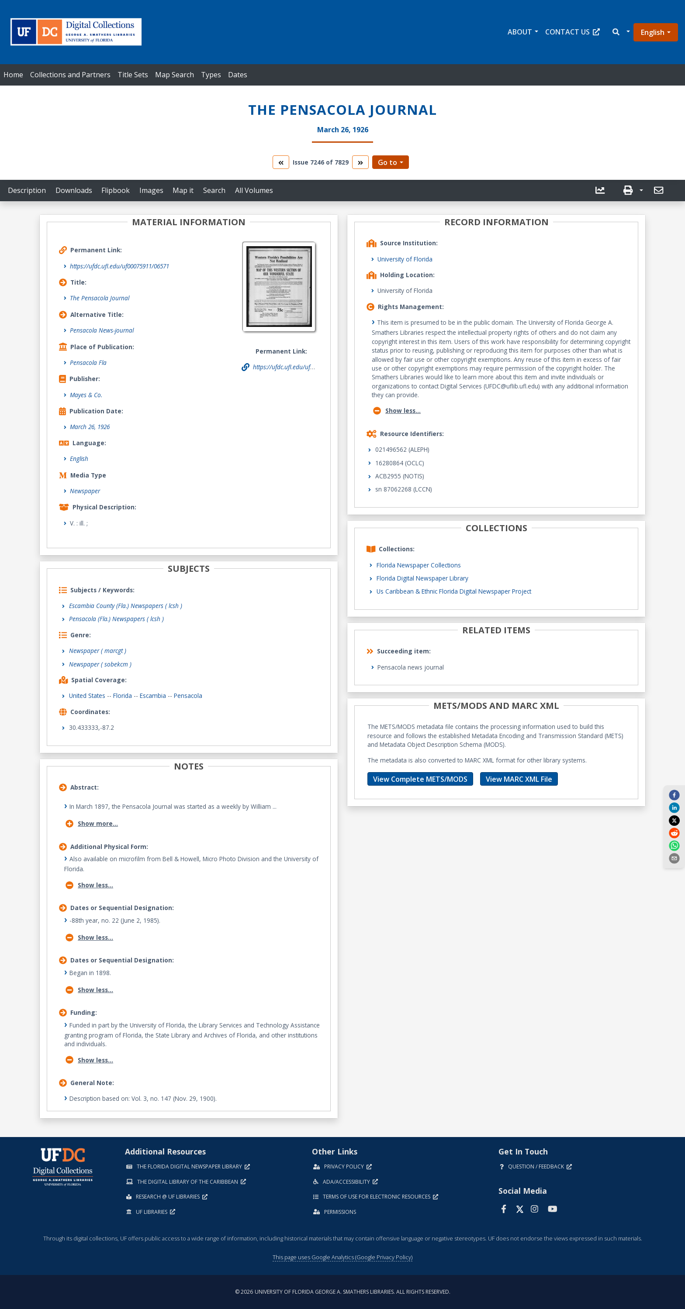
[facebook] (674, 794)
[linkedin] (674, 807)
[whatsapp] (674, 845)
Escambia (153, 695)
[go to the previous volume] (281, 162)
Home (13, 74)
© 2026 (342, 1291)
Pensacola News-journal (102, 330)
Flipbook (115, 190)
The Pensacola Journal (99, 298)
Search (214, 190)
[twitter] (674, 820)
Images (151, 190)
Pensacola (188, 695)
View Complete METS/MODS (420, 779)
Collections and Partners (70, 74)
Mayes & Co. (86, 395)
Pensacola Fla (88, 362)
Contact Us (572, 32)
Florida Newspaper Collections (419, 565)
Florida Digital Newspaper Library (422, 578)
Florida (122, 695)
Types (211, 74)
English (652, 32)
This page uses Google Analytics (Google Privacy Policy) (342, 1257)
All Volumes (254, 190)
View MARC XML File (519, 779)
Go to (387, 162)
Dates (237, 74)
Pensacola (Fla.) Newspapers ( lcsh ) (116, 619)
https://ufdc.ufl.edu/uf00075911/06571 (119, 266)
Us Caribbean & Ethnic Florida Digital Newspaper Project (454, 591)
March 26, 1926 (90, 427)
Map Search (174, 74)
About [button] (520, 32)
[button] (620, 32)
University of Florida (404, 259)
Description (27, 190)
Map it (183, 190)
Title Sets (133, 74)
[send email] (674, 858)
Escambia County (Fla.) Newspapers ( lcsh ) (125, 605)
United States (87, 695)
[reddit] (674, 832)
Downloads (73, 190)
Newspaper (85, 491)
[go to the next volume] (360, 162)
